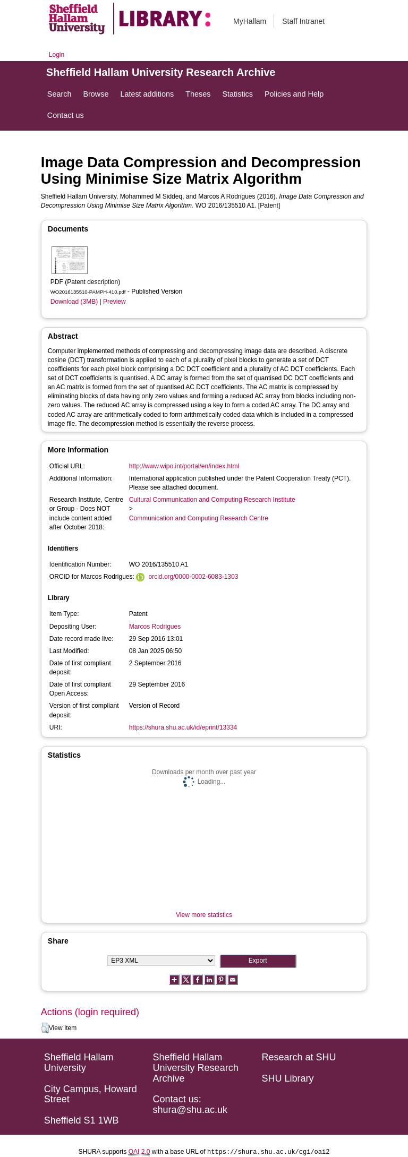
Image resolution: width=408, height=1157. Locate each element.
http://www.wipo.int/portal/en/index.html (184, 466)
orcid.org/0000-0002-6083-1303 (194, 576)
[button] (45, 1028)
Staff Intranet (303, 21)
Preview (114, 301)
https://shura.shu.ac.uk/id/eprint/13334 (183, 727)
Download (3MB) (74, 301)
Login (56, 54)
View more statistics (204, 915)
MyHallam (249, 21)
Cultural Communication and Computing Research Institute (212, 499)
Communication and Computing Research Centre (198, 518)
